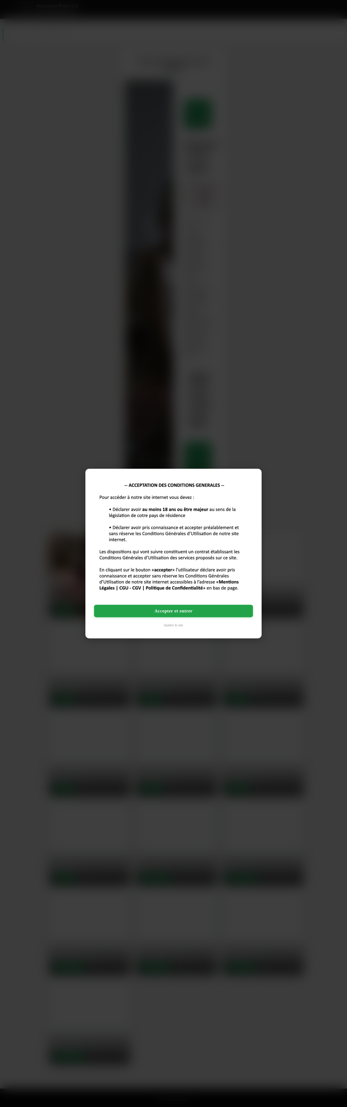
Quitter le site (173, 625)
